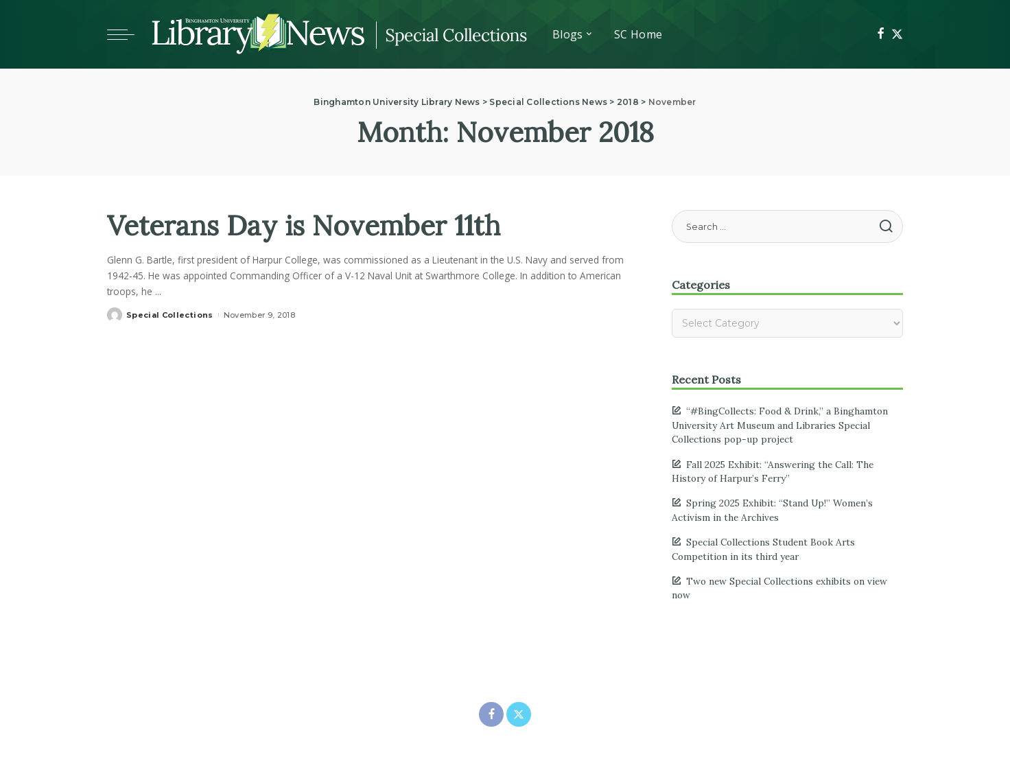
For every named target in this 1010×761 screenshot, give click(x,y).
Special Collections (169, 315)
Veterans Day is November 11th (303, 225)
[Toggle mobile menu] (127, 34)
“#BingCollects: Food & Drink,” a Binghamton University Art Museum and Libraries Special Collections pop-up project (780, 425)
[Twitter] (897, 34)
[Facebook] (880, 34)
